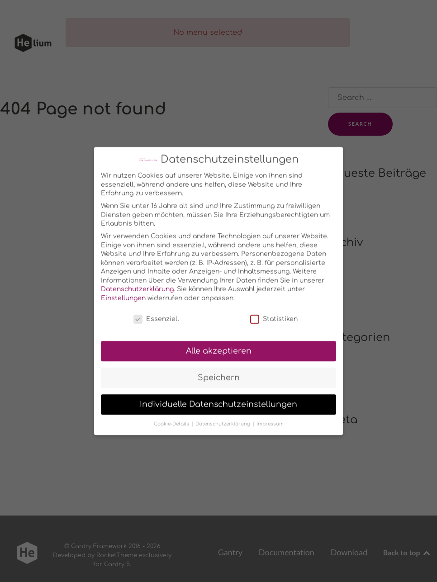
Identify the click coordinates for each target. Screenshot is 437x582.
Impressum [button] (270, 418)
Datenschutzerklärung (137, 284)
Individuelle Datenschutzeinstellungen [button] (218, 399)
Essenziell (156, 314)
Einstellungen (123, 293)
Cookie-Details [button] (172, 418)
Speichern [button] (219, 373)
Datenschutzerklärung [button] (223, 418)
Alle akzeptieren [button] (219, 346)
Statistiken (274, 314)
